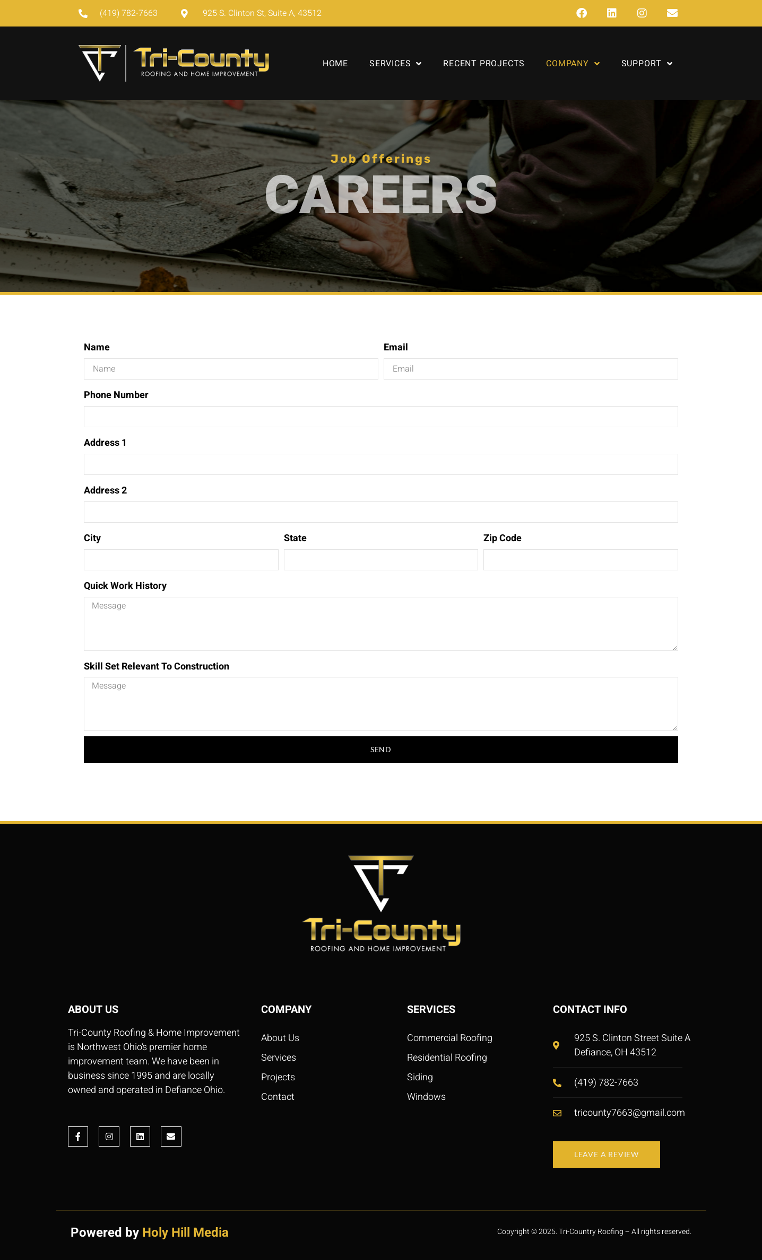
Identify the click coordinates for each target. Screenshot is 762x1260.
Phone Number (116, 395)
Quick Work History (125, 586)
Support (647, 63)
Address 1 (105, 443)
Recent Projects (484, 63)
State (295, 538)
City (92, 538)
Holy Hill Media (185, 1232)
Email (396, 347)
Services (395, 63)
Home (335, 63)
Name (97, 347)
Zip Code (502, 538)
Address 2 (105, 490)
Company (573, 63)
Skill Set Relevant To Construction (156, 666)
